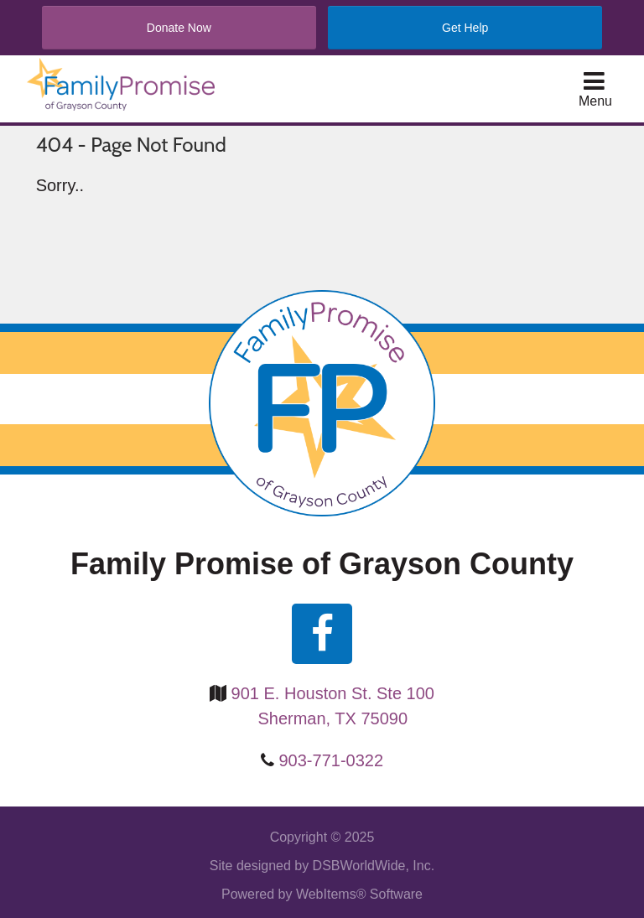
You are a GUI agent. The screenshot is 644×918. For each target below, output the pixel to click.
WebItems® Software (359, 894)
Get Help (465, 27)
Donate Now (179, 27)
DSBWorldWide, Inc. (374, 865)
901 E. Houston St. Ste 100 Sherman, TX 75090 (332, 706)
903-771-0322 (331, 760)
